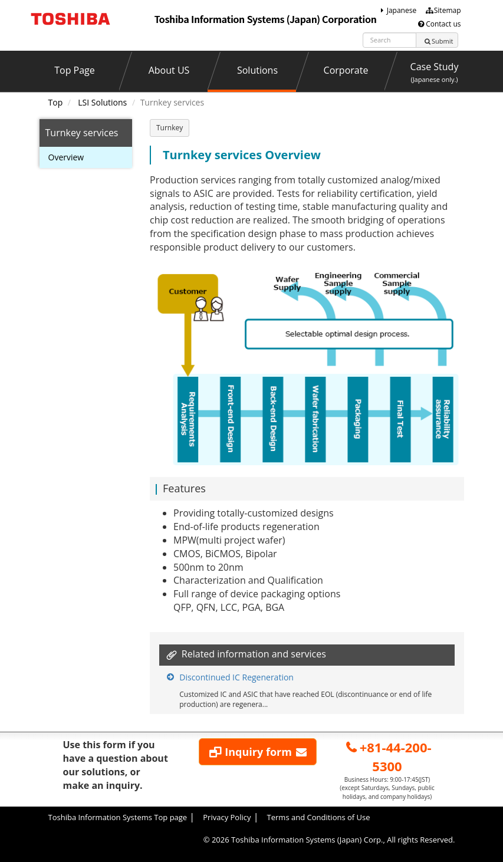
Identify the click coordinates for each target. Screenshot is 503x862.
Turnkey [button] (169, 128)
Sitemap (443, 10)
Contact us (439, 24)
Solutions (257, 70)
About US (169, 70)
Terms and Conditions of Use (318, 817)
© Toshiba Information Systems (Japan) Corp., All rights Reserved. (329, 839)
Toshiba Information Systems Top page (118, 817)
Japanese (396, 10)
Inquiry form (258, 752)
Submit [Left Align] (438, 41)
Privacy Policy (227, 817)
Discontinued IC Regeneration (236, 677)
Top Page (74, 70)
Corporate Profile (346, 77)
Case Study (434, 72)
